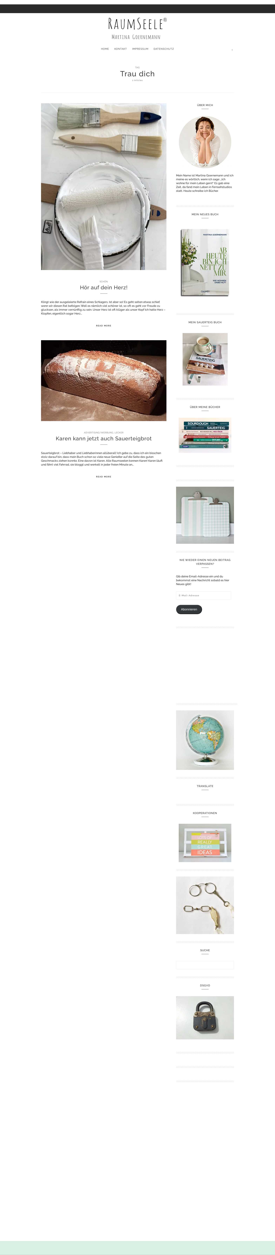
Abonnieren (189, 609)
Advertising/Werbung (98, 432)
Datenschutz (164, 48)
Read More (103, 325)
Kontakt (120, 48)
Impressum (140, 48)
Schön (104, 281)
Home (105, 48)
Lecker (119, 432)
